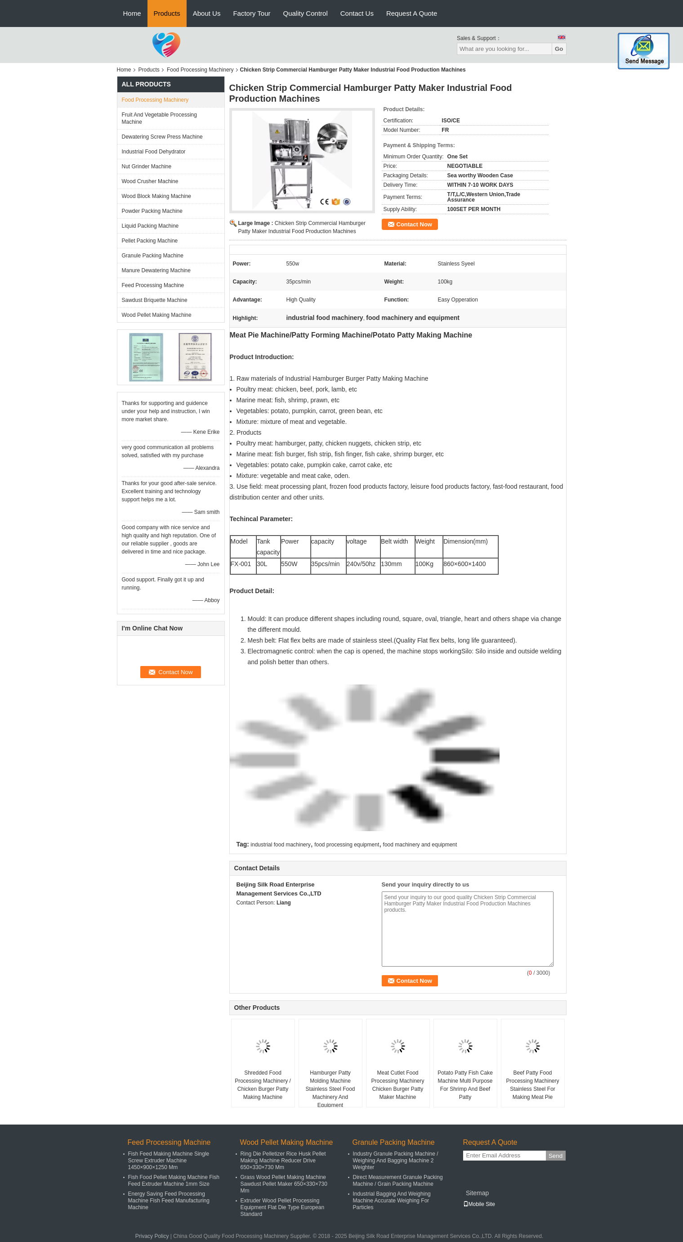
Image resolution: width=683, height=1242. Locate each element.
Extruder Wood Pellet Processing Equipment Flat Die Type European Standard (283, 1207)
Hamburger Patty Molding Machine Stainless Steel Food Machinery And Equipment (330, 1089)
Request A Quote (411, 13)
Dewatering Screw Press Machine (162, 137)
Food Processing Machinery (200, 70)
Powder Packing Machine (152, 211)
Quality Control (305, 13)
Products (167, 13)
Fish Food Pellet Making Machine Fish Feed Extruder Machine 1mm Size (173, 1180)
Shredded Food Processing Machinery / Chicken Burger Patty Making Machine (263, 1085)
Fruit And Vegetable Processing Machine (159, 118)
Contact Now (414, 224)
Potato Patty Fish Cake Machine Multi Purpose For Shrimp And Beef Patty (465, 1085)
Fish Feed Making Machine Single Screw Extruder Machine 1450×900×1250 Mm (169, 1160)
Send (555, 1155)
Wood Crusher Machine (150, 181)
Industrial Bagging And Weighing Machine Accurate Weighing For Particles (392, 1200)
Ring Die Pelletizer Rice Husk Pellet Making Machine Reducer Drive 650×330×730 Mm (283, 1160)
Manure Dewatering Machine (156, 270)
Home (132, 13)
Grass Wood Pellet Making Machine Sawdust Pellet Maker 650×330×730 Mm (284, 1184)
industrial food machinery (280, 845)
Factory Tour (251, 13)
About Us (207, 13)
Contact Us (357, 13)
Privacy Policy (152, 1236)
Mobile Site (479, 1204)
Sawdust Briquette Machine (154, 300)
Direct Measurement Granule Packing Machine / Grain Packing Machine (398, 1180)
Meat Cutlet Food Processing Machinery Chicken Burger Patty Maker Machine (397, 1085)
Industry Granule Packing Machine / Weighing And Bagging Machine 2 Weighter (395, 1160)
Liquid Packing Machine (150, 226)
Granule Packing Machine (152, 255)
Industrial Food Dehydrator (154, 151)
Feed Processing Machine (153, 285)
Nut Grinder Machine (147, 166)
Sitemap (477, 1193)
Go (559, 48)
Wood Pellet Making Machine (157, 315)
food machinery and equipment (420, 845)
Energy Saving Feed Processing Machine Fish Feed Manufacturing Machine (169, 1200)
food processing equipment (346, 845)
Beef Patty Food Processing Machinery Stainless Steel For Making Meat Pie (532, 1085)
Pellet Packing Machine (150, 241)
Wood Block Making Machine (157, 196)
